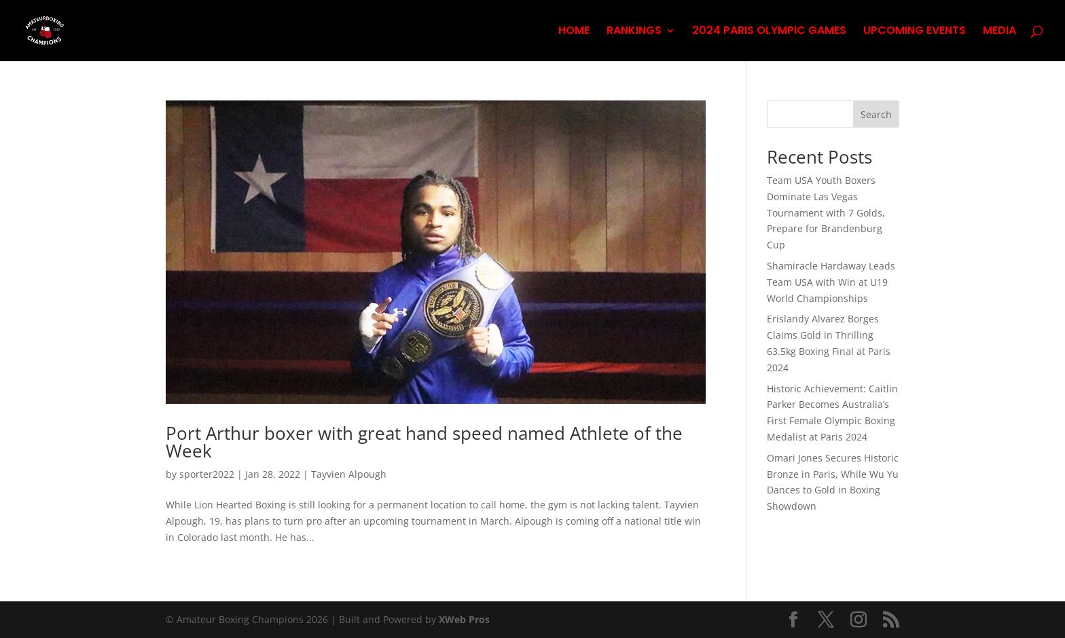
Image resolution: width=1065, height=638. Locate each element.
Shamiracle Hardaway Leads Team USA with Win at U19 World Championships (831, 282)
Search (876, 114)
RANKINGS (634, 32)
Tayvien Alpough (348, 474)
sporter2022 (206, 474)
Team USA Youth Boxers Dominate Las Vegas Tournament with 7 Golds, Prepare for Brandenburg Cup (826, 212)
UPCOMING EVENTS (914, 32)
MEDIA (999, 32)
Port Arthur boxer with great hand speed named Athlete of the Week (424, 442)
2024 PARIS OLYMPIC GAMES (769, 32)
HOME (574, 32)
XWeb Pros (464, 619)
